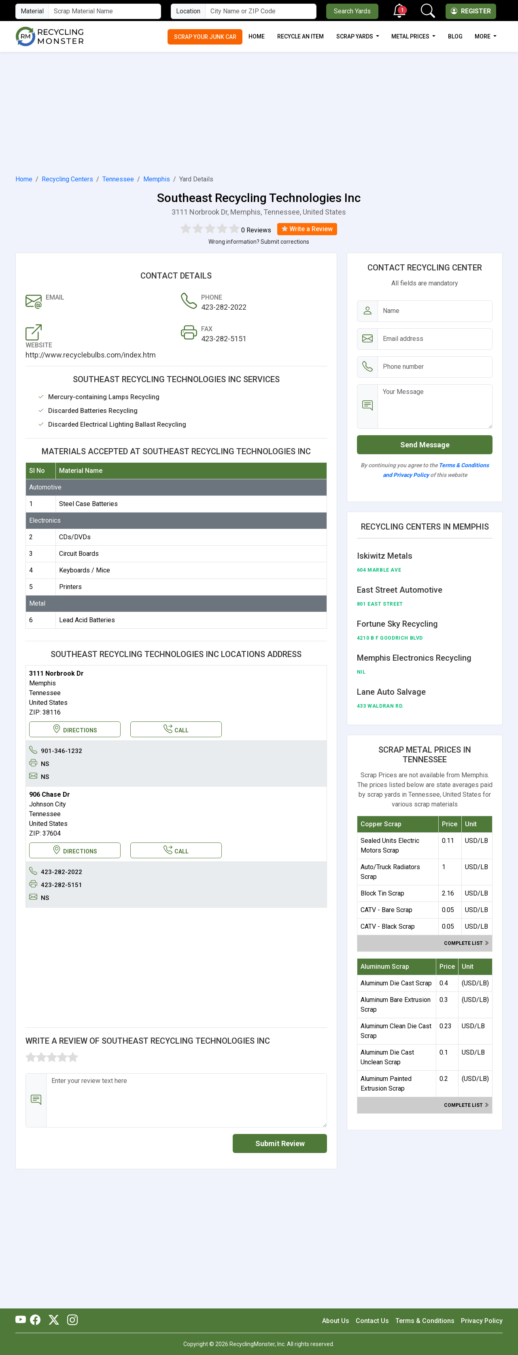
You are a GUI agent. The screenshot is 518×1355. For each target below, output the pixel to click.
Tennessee (118, 179)
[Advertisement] (259, 111)
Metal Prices (411, 36)
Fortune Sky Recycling (397, 624)
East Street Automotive (399, 590)
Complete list (466, 943)
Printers (70, 587)
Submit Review (280, 1143)
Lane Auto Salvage (391, 692)
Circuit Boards (79, 553)
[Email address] (435, 339)
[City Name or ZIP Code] (260, 11)
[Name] (435, 311)
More (483, 36)
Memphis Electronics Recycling (414, 658)
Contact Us (372, 1321)
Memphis (156, 179)
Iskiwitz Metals (384, 556)
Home (256, 36)
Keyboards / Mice (84, 570)
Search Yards (352, 11)
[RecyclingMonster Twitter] (54, 1321)
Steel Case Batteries (88, 504)
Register (471, 11)
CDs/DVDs (75, 537)
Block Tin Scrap (382, 893)
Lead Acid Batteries (87, 620)
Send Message (425, 444)
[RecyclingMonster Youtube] (22, 1321)
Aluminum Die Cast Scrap (396, 983)
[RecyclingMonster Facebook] (37, 1321)
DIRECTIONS (74, 729)
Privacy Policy (482, 1321)
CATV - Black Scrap (388, 926)
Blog (455, 36)
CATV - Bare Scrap (386, 910)
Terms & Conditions (424, 1321)
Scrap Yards (355, 36)
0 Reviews (256, 230)
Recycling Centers (67, 179)
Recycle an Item (300, 36)
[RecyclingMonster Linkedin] (70, 1321)
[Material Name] (105, 11)
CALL (176, 729)
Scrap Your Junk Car (205, 37)
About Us (335, 1321)
